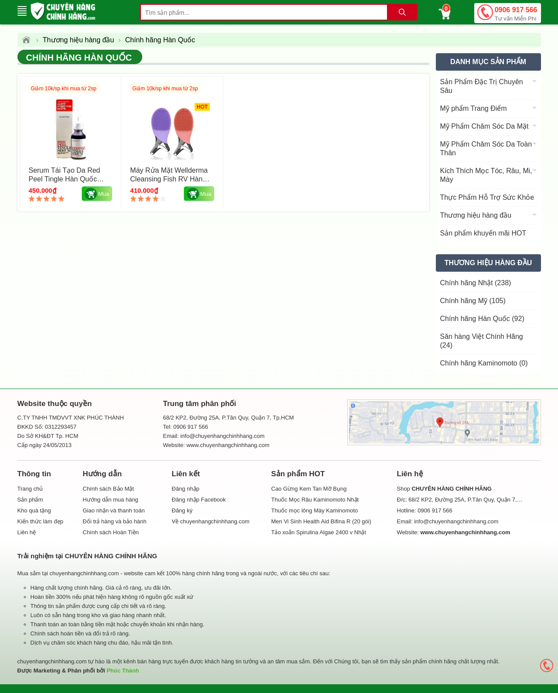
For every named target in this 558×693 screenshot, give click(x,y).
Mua (97, 194)
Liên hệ (26, 532)
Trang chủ (30, 488)
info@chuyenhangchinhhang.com (456, 521)
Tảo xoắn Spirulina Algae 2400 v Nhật (318, 532)
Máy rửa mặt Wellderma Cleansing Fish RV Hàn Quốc (169, 179)
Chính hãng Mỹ (473, 300)
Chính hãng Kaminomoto (484, 363)
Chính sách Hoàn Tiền (111, 532)
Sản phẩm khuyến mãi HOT (483, 233)
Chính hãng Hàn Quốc (79, 57)
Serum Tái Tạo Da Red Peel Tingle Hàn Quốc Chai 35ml (64, 179)
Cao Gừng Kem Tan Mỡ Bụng (309, 488)
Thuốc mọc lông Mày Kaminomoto (314, 510)
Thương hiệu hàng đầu (476, 215)
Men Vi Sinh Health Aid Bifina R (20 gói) (321, 521)
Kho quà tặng (34, 510)
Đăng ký (182, 510)
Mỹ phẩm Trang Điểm (473, 108)
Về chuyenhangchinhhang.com (211, 521)
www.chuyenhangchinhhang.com (227, 445)
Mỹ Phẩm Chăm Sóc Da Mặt (484, 126)
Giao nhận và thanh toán (114, 510)
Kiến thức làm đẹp (40, 521)
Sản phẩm (30, 499)
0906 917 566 (516, 14)
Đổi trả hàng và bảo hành (115, 521)
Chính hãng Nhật (475, 283)
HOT (201, 107)
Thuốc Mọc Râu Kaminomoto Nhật (315, 499)
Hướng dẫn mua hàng (110, 499)
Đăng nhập (185, 488)
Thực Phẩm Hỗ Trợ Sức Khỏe (487, 197)
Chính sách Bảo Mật (108, 488)
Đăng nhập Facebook (199, 499)
